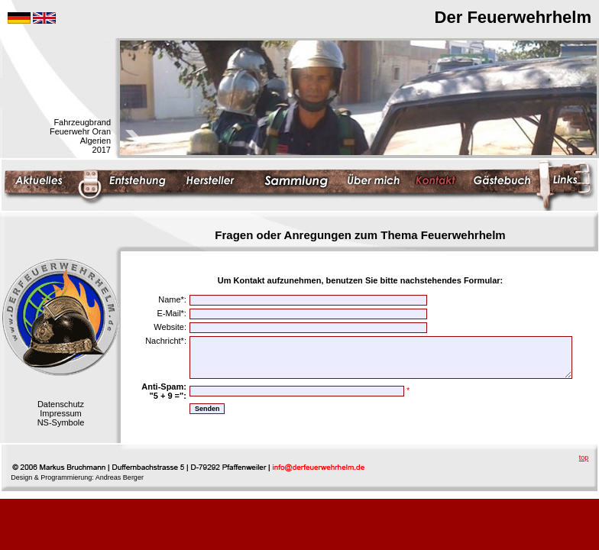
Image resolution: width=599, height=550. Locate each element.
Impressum (60, 413)
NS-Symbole (61, 422)
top (584, 457)
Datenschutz (60, 404)
